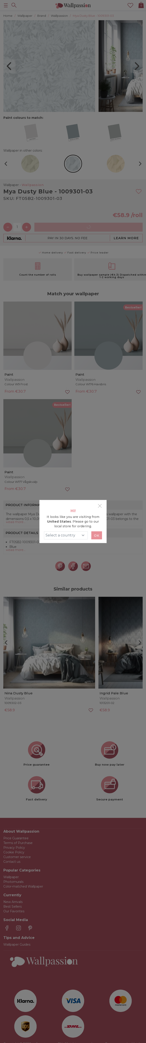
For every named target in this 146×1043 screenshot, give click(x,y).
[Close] (100, 506)
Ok (96, 536)
